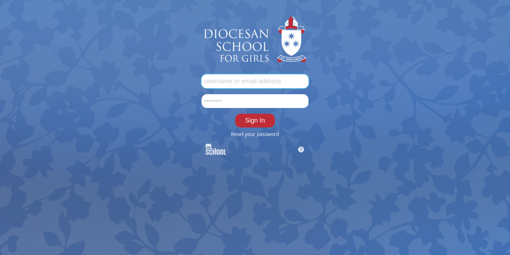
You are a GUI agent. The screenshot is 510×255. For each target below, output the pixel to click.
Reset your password (255, 134)
